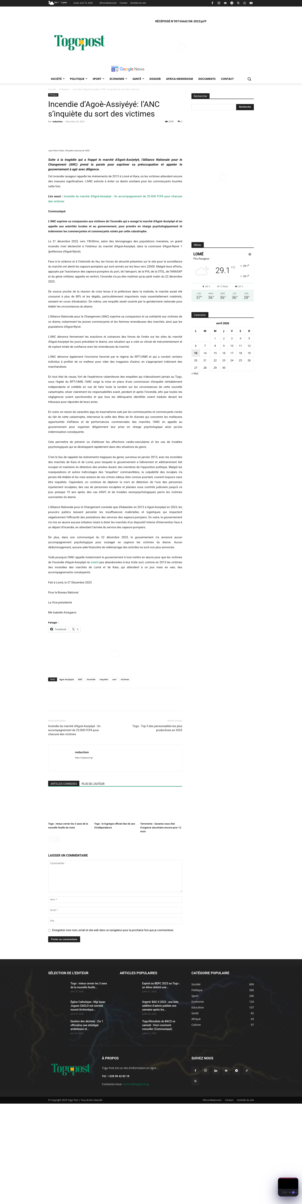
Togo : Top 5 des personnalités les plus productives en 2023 (157, 828)
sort (114, 779)
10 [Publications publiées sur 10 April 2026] (231, 345)
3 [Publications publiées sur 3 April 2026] (232, 338)
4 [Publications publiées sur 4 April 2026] (240, 338)
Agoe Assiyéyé (67, 779)
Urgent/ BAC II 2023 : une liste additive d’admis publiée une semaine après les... (160, 1106)
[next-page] (56, 939)
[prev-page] (50, 939)
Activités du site (245, 1200)
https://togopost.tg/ (84, 858)
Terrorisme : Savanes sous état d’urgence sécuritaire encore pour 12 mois (160, 928)
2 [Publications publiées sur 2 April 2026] (224, 338)
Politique (64, 89)
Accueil (52, 89)
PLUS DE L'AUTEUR (93, 884)
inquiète (104, 779)
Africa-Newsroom (212, 1200)
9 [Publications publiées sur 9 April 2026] (224, 345)
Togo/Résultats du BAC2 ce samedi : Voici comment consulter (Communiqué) (158, 1125)
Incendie (91, 779)
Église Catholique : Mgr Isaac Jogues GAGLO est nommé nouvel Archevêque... (87, 1106)
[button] (249, 78)
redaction (57, 121)
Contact (229, 1200)
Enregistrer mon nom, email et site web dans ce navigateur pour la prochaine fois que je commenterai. (113, 1030)
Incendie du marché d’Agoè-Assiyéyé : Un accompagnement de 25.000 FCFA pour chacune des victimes (74, 830)
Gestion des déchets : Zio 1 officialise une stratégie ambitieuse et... (86, 1125)
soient (95, 662)
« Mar (195, 373)
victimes (125, 779)
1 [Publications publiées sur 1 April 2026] (215, 338)
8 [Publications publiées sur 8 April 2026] (215, 345)
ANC (80, 779)
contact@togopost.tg (136, 1184)
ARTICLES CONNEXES (63, 884)
